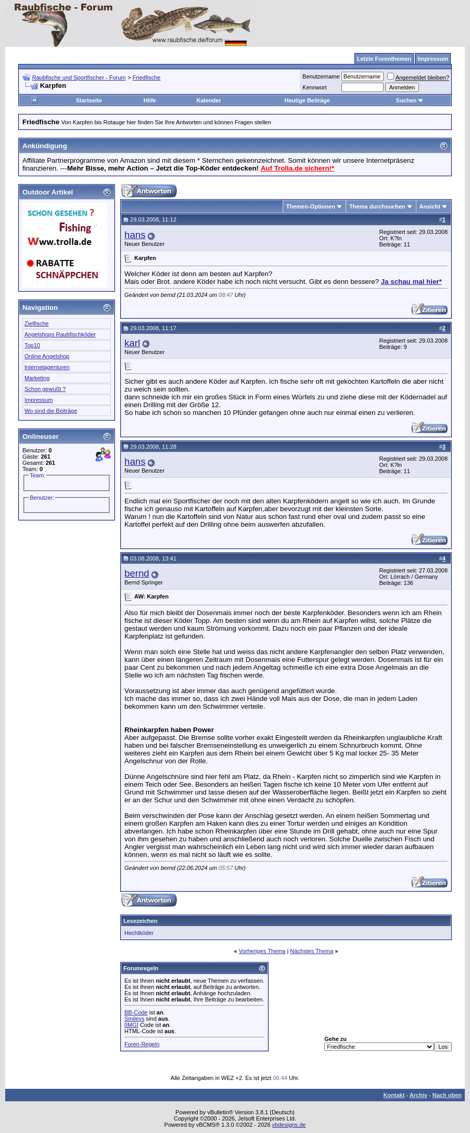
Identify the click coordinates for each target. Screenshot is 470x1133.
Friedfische (147, 77)
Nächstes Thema (311, 951)
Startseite (89, 100)
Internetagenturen (47, 367)
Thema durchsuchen (377, 206)
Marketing (36, 378)
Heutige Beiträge (307, 100)
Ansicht (430, 206)
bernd (136, 573)
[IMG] (131, 1025)
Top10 (32, 345)
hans (134, 234)
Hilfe (150, 100)
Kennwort (314, 87)
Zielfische (36, 323)
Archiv (418, 1095)
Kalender (209, 100)
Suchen (410, 100)
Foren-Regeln (141, 1044)
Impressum (38, 400)
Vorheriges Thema (262, 951)
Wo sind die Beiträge (50, 411)
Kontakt (393, 1095)
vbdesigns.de (289, 1125)
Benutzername (321, 76)
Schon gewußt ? (45, 389)
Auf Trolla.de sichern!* (297, 168)
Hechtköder (139, 933)
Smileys (134, 1018)
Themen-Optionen (310, 206)
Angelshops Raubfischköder (60, 334)
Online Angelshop (46, 356)
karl (132, 342)
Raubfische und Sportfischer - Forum (79, 77)
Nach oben (447, 1095)
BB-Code (136, 1012)
